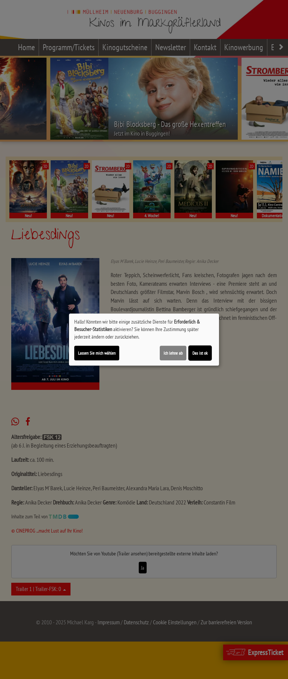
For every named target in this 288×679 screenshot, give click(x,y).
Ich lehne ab (173, 353)
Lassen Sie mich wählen (97, 353)
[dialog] (144, 339)
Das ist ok (200, 353)
